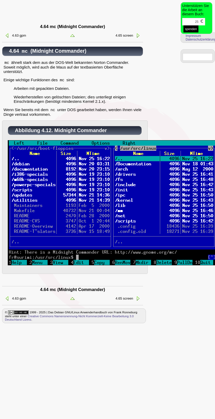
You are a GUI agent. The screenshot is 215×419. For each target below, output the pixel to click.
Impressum (193, 36)
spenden (191, 29)
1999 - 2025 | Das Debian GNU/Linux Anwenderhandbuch (68, 314)
